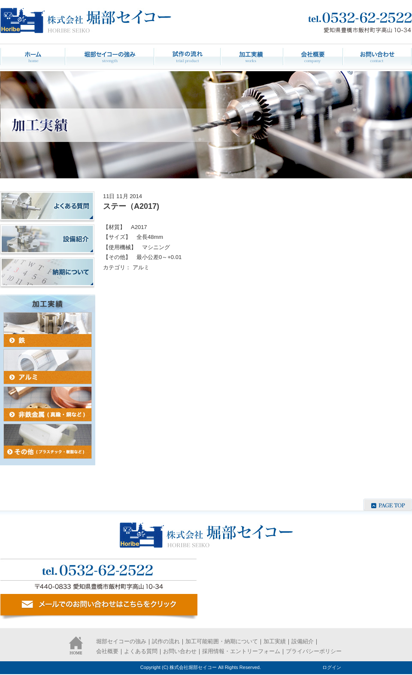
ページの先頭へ (388, 505)
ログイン (331, 667)
